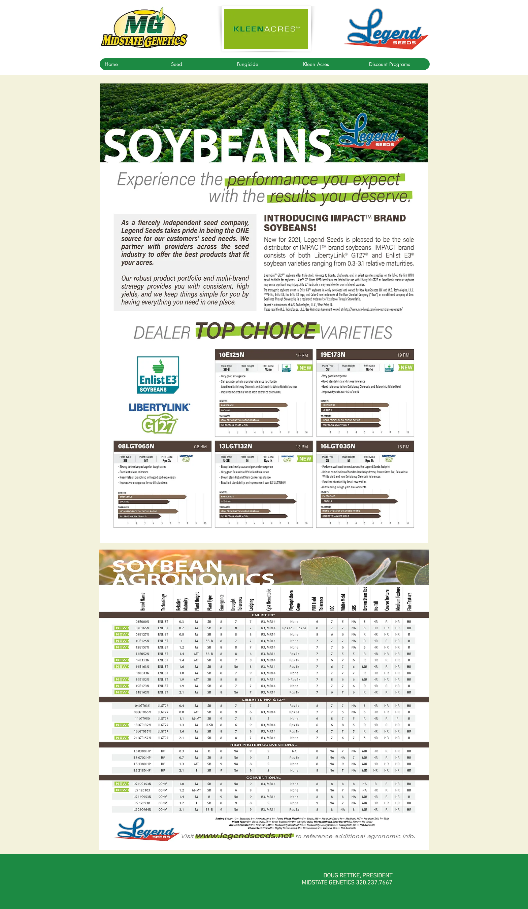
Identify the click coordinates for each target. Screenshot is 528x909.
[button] (199, 64)
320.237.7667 (374, 882)
